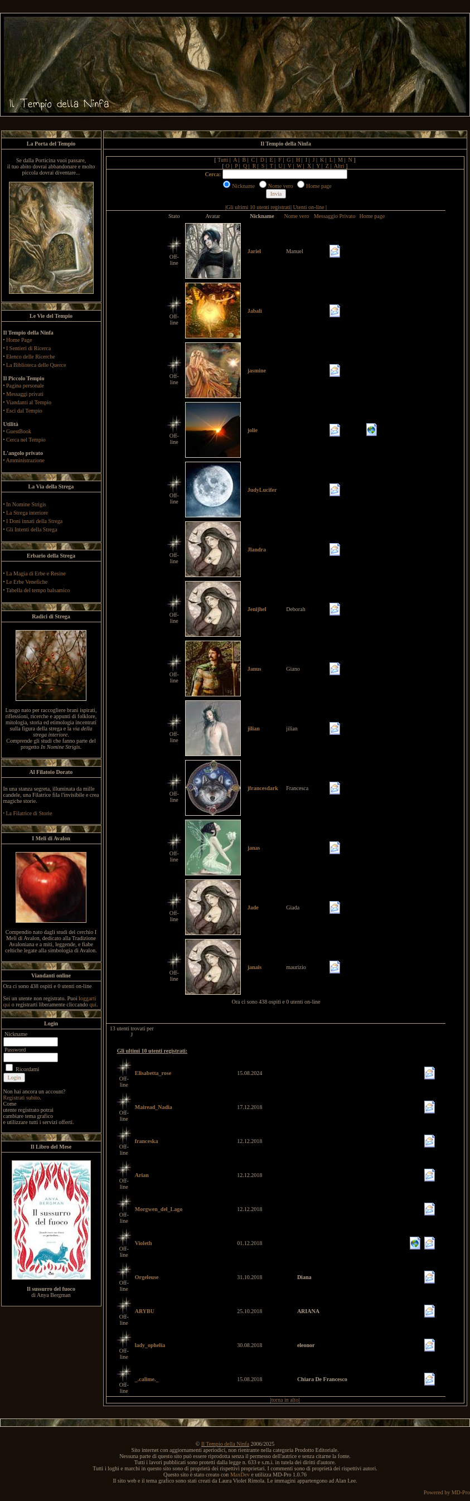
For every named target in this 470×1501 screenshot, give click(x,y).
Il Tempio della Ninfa (225, 1444)
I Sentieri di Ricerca (28, 348)
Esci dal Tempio (24, 411)
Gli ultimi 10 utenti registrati (258, 207)
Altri (339, 166)
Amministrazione (25, 460)
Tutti (222, 160)
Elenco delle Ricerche (30, 357)
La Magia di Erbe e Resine (36, 573)
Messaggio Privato (335, 216)
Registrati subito (21, 1098)
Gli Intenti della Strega (31, 529)
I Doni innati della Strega (34, 521)
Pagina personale (25, 385)
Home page (372, 216)
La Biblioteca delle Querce (36, 365)
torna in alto (285, 1400)
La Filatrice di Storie (29, 813)
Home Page (19, 340)
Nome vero (296, 216)
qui (92, 1004)
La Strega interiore (27, 513)
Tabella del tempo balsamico (38, 590)
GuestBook (18, 431)
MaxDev (240, 1474)
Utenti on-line (308, 207)
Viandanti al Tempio (28, 402)
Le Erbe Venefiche (26, 582)
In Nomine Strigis (26, 504)
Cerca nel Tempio (26, 440)
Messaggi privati (24, 394)
